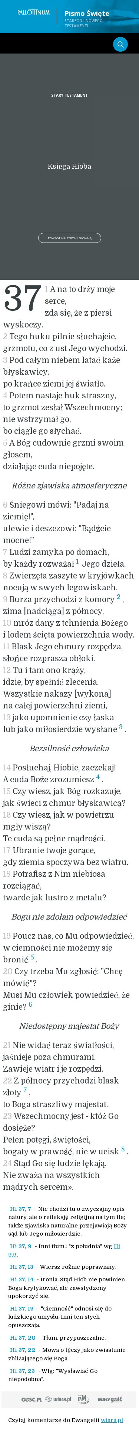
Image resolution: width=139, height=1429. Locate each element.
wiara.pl (112, 1420)
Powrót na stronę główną (70, 238)
